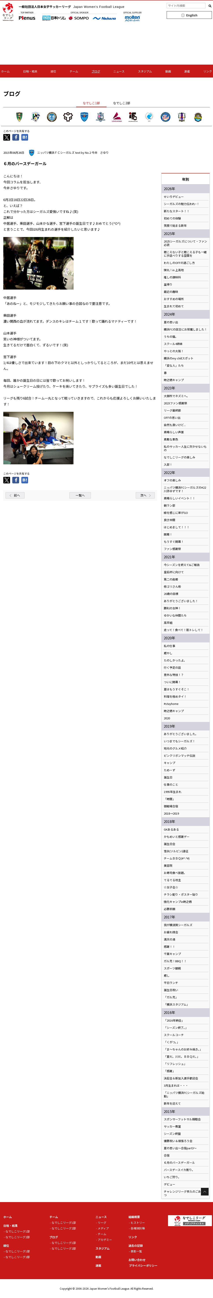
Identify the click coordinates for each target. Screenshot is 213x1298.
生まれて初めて (174, 306)
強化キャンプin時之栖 (178, 902)
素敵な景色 (171, 439)
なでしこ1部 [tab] (91, 103)
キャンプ (169, 763)
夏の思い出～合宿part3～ (180, 1148)
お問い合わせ (137, 1260)
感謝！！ (169, 946)
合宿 (167, 1155)
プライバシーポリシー (143, 1265)
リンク (207, 71)
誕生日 (168, 777)
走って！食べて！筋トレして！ (183, 630)
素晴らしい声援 (174, 432)
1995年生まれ (172, 792)
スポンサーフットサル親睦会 (182, 1119)
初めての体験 (172, 218)
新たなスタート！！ (177, 211)
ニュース (119, 71)
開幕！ (168, 534)
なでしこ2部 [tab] (121, 103)
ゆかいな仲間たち (175, 615)
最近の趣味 (171, 292)
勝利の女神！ (172, 608)
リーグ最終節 (172, 410)
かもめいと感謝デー (177, 836)
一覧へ (80, 495)
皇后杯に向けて (174, 572)
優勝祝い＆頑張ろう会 (178, 1141)
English (191, 15)
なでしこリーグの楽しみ (179, 457)
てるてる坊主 (172, 880)
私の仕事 (169, 646)
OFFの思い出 (172, 417)
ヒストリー (138, 1222)
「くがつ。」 (171, 1042)
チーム (74, 71)
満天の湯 (169, 939)
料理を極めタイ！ (175, 696)
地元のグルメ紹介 (175, 748)
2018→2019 (171, 813)
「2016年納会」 (174, 1020)
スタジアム (145, 71)
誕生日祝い (171, 990)
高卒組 (168, 622)
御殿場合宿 (171, 806)
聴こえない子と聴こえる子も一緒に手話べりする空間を (185, 253)
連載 (187, 71)
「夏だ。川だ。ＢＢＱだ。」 (182, 1056)
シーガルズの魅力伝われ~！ (181, 204)
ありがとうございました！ (181, 601)
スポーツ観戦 (172, 968)
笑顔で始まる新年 (175, 225)
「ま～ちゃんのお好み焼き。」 (183, 1049)
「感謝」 (169, 1071)
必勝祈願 (169, 909)
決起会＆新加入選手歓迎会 (181, 1078)
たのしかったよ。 (175, 660)
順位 (53, 71)
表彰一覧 (136, 1251)
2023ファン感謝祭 (175, 403)
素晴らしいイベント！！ (179, 498)
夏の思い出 (171, 322)
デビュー (169, 1184)
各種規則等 (138, 1228)
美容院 (168, 865)
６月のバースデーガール (179, 1162)
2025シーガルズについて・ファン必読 (185, 243)
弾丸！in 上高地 (174, 270)
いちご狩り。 (172, 1177)
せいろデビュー (174, 196)
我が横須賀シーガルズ (178, 925)
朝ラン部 (169, 505)
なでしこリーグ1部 (17, 1231)
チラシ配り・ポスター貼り (181, 894)
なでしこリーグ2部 (17, 1237)
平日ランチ (171, 983)
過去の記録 (135, 1245)
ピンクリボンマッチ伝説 (179, 755)
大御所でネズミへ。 (177, 396)
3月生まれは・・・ (176, 1085)
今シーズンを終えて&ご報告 (182, 565)
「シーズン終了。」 (176, 1027)
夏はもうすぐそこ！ (177, 689)
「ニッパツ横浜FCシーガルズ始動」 (184, 1094)
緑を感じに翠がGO (176, 513)
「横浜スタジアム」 (176, 1004)
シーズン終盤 (172, 1133)
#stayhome (171, 704)
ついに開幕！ (172, 682)
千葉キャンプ (172, 954)
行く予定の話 (172, 667)
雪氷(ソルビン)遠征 (176, 851)
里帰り (168, 284)
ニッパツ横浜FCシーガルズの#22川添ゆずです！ (185, 489)
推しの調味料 (172, 277)
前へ (17, 495)
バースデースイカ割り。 (179, 1170)
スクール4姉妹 (173, 344)
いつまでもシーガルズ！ (179, 741)
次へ (143, 495)
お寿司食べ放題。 (175, 873)
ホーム (5, 71)
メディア (103, 1228)
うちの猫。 (171, 336)
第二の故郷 (171, 579)
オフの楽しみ (172, 480)
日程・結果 (30, 71)
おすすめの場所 (174, 299)
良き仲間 (169, 520)
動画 (168, 71)
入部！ (168, 464)
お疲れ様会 (171, 932)
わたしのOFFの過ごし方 (179, 263)
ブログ (96, 71)
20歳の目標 (171, 594)
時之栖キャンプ (174, 380)
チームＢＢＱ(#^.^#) (177, 858)
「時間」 (169, 799)
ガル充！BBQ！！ (175, 961)
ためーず (169, 770)
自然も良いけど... (175, 425)
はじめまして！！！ (177, 527)
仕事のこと (171, 784)
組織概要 (134, 1217)
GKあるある (171, 829)
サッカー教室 (172, 1126)
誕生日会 (169, 844)
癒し (167, 975)
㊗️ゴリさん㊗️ (172, 586)
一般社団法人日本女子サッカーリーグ (72, 6)
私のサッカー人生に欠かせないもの (185, 448)
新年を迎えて (172, 1103)
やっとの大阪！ (174, 351)
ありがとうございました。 (181, 734)
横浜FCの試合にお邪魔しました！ (185, 329)
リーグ (102, 1222)
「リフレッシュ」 (175, 1064)
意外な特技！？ (174, 675)
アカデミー (105, 1240)
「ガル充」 (171, 997)
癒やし (168, 653)
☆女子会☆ (171, 887)
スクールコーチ (174, 1035)
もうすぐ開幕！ (174, 541)
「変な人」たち (174, 365)
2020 (167, 718)
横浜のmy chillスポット (178, 358)
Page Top (205, 1191)
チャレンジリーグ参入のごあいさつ (185, 1193)
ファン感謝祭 (172, 549)
